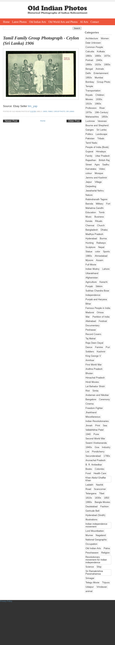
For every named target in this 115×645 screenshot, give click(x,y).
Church (101, 225)
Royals (89, 95)
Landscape (101, 134)
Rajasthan (90, 160)
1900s (45, 111)
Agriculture (91, 282)
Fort (108, 203)
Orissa (100, 312)
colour (88, 173)
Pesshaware (91, 552)
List (87, 451)
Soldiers (89, 351)
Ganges (89, 130)
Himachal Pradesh (95, 377)
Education (90, 212)
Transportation (93, 90)
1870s (107, 56)
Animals (100, 69)
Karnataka (90, 169)
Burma (103, 238)
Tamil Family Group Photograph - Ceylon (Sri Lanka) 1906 (41, 41)
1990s (88, 502)
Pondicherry (98, 451)
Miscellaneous (92, 417)
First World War (93, 364)
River (102, 108)
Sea (105, 425)
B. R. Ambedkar (93, 464)
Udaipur (89, 587)
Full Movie (90, 264)
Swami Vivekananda (96, 443)
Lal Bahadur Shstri (95, 386)
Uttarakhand (91, 273)
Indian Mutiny (92, 269)
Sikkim (99, 286)
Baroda (89, 203)
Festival (103, 321)
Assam (99, 260)
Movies (89, 99)
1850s (104, 116)
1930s (99, 99)
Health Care (100, 473)
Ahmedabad (101, 256)
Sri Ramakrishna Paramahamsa (94, 572)
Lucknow (90, 121)
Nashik (99, 484)
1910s (88, 103)
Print (97, 425)
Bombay (89, 82)
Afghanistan (91, 277)
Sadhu (105, 164)
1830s (98, 498)
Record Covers (93, 334)
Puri (108, 347)
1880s (98, 56)
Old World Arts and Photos (63, 21)
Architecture (91, 38)
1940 (88, 434)
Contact (94, 21)
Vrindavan (101, 587)
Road (88, 489)
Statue (88, 251)
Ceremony (104, 399)
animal (88, 591)
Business (99, 216)
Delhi (88, 73)
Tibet (101, 493)
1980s (88, 256)
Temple (89, 86)
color (97, 251)
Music (88, 216)
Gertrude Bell (92, 511)
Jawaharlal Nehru (94, 190)
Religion (105, 552)
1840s (88, 447)
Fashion (104, 506)
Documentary (92, 325)
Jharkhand (90, 412)
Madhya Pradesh (94, 234)
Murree (89, 535)
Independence (92, 295)
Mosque (99, 173)
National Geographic (96, 539)
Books (88, 469)
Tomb (101, 212)
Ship (99, 567)
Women (105, 38)
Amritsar (89, 360)
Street (88, 164)
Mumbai (99, 77)
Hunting (89, 243)
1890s (88, 64)
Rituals (98, 221)
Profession (91, 108)
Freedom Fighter (94, 408)
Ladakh (89, 484)
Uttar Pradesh (102, 156)
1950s (88, 77)
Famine (99, 347)
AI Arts (84, 21)
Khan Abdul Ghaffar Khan (95, 479)
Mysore (89, 260)
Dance (88, 347)
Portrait (89, 60)
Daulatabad (91, 506)
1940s (99, 60)
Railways (101, 243)
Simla (95, 390)
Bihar (88, 303)
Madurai (89, 312)
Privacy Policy (6, 601)
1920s (98, 64)
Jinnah (88, 425)
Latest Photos (19, 21)
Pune (96, 434)
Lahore (106, 269)
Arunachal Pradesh (95, 460)
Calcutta (89, 51)
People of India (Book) (97, 147)
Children (99, 95)
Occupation (91, 544)
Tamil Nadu (91, 143)
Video (102, 169)
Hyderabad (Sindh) (95, 515)
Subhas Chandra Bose (97, 290)
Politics (89, 134)
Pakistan (90, 138)
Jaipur (88, 182)
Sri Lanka (70, 111)
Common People (94, 47)
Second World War (95, 438)
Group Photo (59, 111)
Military (99, 203)
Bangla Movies (102, 502)
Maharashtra (92, 116)
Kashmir (101, 351)
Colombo (99, 469)
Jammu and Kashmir (96, 177)
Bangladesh (91, 230)
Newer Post (11, 121)
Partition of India (101, 317)
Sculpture (90, 247)
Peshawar (90, 330)
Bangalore (90, 399)
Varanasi (102, 121)
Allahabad (90, 321)
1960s (98, 103)
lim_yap (32, 106)
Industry (106, 447)
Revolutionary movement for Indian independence (96, 560)
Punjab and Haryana (96, 299)
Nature (89, 195)
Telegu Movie (92, 582)
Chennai (89, 225)
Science (89, 567)
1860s (88, 56)
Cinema (89, 404)
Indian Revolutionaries (97, 421)
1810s (88, 498)
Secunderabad (93, 456)
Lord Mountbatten (94, 531)
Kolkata (101, 51)
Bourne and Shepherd (97, 125)
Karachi (103, 282)
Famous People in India (97, 308)
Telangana (90, 493)
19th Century (101, 112)
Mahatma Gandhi (94, 208)
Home (6, 21)
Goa (97, 447)
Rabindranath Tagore (96, 199)
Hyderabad (91, 238)
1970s (88, 112)
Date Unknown (93, 43)
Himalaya (101, 151)
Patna (107, 548)
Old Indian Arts (37, 21)
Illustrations (91, 519)
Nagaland (101, 535)
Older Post (74, 121)
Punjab (89, 286)
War (87, 317)
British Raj (104, 160)
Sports (106, 251)
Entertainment (101, 73)
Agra (97, 164)
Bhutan (89, 373)
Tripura (106, 582)
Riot (87, 390)
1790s (107, 456)
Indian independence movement (96, 525)
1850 (106, 498)
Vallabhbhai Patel (94, 430)
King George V (93, 356)
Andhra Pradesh (94, 369)
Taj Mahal (90, 338)
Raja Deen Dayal (94, 343)
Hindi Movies (92, 382)
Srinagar (89, 578)
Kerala (88, 221)
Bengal (89, 69)
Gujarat (89, 151)
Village (98, 182)
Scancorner (100, 489)
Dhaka (104, 230)
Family (50, 111)
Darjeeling (90, 186)
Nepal (101, 247)
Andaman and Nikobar (97, 395)
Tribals (100, 138)
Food (88, 473)
